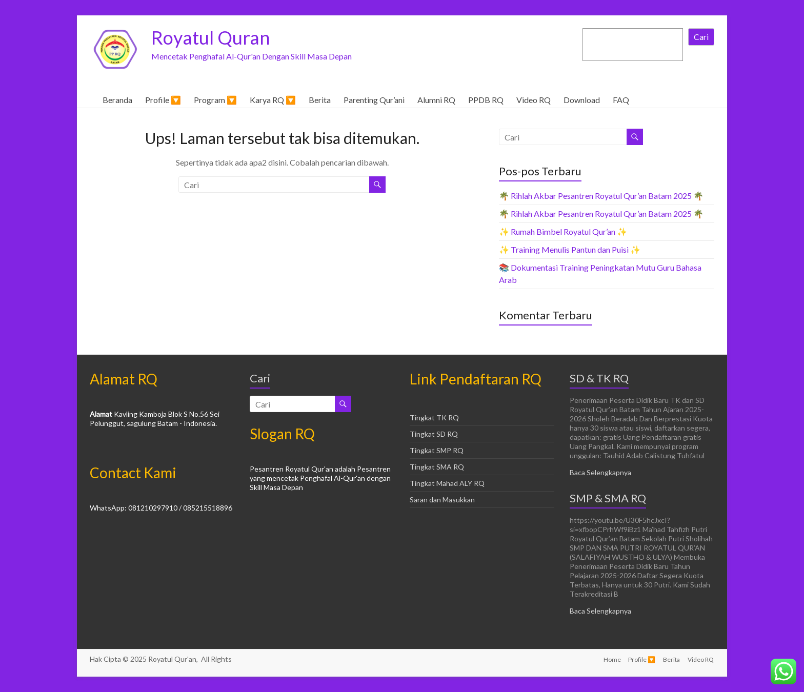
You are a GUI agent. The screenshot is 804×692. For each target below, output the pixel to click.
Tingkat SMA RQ (437, 466)
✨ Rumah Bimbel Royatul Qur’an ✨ (563, 231)
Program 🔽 (215, 100)
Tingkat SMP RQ (437, 450)
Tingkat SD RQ (434, 434)
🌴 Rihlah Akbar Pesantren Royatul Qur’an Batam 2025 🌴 (601, 195)
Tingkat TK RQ (434, 417)
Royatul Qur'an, (173, 659)
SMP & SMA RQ (608, 498)
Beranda (117, 100)
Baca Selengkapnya (600, 472)
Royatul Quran (210, 37)
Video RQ (533, 100)
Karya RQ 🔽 (273, 100)
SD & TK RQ (599, 378)
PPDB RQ (486, 100)
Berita (320, 100)
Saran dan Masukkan (442, 499)
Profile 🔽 (163, 100)
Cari (701, 37)
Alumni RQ (436, 100)
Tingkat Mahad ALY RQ (447, 483)
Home (610, 659)
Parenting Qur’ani (374, 100)
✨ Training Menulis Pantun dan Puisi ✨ (569, 249)
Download (582, 100)
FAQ (621, 100)
